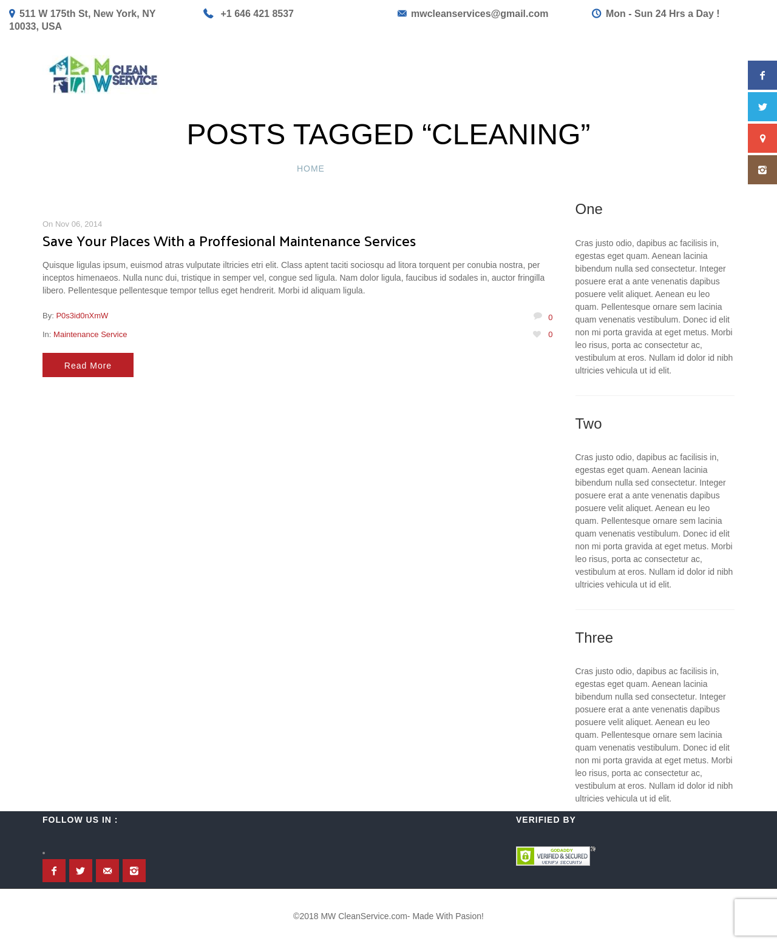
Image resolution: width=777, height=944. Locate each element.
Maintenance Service (90, 334)
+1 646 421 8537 (257, 13)
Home (262, 74)
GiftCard (585, 74)
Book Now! (516, 74)
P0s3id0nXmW (82, 315)
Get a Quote (441, 74)
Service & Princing (343, 74)
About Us (711, 74)
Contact (647, 74)
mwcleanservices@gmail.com (479, 13)
